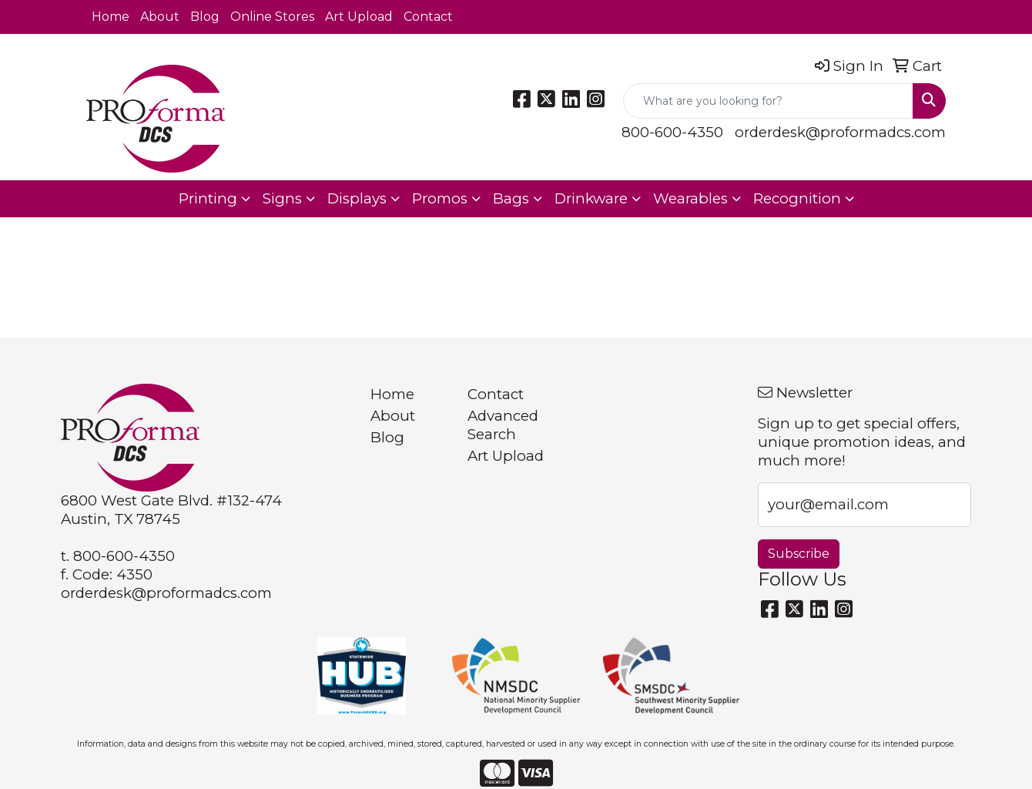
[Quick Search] (768, 101)
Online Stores (272, 16)
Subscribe (798, 553)
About (159, 16)
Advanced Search (502, 425)
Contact (428, 16)
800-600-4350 (672, 132)
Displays (357, 198)
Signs (282, 198)
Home (110, 16)
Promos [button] (439, 198)
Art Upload (359, 16)
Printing (208, 198)
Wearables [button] (690, 198)
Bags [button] (511, 198)
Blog (204, 16)
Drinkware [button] (591, 198)
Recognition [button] (797, 198)
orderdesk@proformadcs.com (840, 132)
